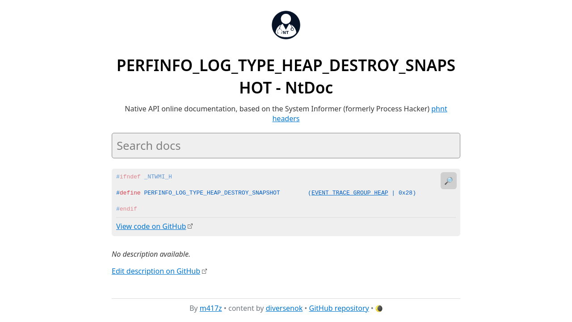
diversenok (284, 308)
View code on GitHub (151, 226)
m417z (211, 308)
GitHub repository (339, 308)
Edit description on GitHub (156, 270)
